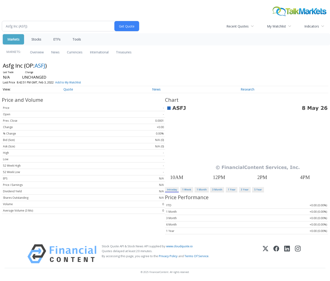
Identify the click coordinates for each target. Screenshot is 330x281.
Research (247, 89)
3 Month (217, 189)
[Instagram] (297, 254)
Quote (68, 89)
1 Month (202, 189)
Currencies (74, 52)
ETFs (56, 39)
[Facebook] (276, 254)
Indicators (311, 26)
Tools (76, 39)
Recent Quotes (237, 26)
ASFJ (40, 65)
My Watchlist (276, 26)
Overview (37, 52)
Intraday (172, 189)
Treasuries (124, 52)
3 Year (245, 189)
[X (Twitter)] (265, 254)
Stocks (36, 39)
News (55, 52)
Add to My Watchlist (75, 82)
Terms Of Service (196, 256)
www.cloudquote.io (179, 246)
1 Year (232, 189)
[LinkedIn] (287, 254)
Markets (13, 39)
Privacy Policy (168, 256)
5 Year (258, 189)
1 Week (186, 189)
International (99, 52)
